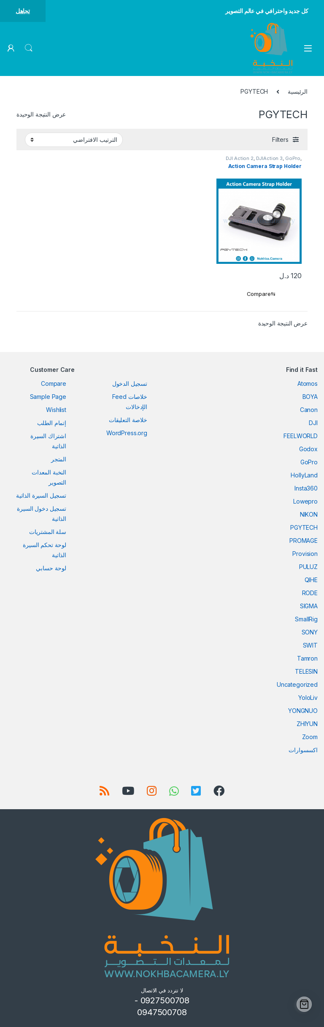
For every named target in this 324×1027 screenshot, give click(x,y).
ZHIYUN (307, 723)
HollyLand (304, 475)
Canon (309, 409)
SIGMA (309, 606)
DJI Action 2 (240, 158)
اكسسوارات (303, 749)
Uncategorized (297, 684)
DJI (313, 422)
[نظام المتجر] (74, 140)
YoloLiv (308, 697)
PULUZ (308, 566)
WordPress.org (126, 432)
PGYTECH (304, 527)
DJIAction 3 (269, 158)
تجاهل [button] (23, 10)
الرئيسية (298, 91)
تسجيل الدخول (129, 383)
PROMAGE (303, 540)
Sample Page (48, 396)
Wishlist (56, 409)
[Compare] (259, 294)
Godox (308, 449)
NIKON (309, 514)
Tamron (307, 658)
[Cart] (304, 1004)
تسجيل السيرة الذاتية (41, 495)
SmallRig (306, 619)
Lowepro (305, 501)
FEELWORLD (301, 435)
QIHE (311, 579)
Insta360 (306, 488)
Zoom (310, 736)
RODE (310, 592)
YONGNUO (303, 710)
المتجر (58, 459)
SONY (310, 632)
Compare (53, 383)
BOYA (310, 396)
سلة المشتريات (47, 531)
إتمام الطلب (51, 422)
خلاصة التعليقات (128, 419)
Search (28, 48)
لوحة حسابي (51, 568)
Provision (305, 553)
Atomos (307, 383)
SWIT (310, 645)
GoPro (292, 158)
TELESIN (306, 671)
